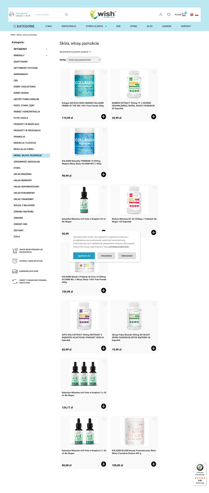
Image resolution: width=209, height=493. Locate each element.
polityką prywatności (119, 246)
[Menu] (204, 464)
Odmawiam (127, 255)
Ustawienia (106, 255)
